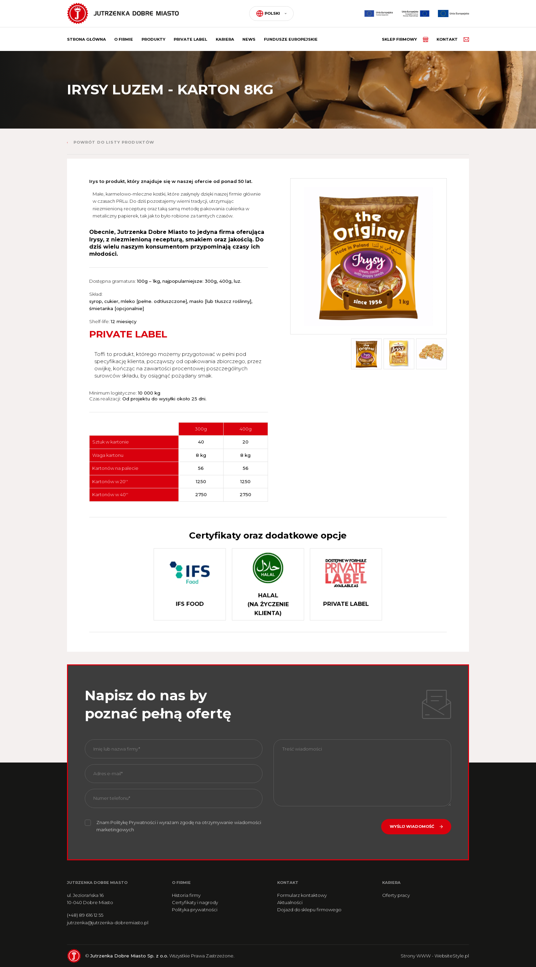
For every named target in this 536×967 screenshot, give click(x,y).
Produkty (153, 39)
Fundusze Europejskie (291, 39)
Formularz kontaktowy (302, 895)
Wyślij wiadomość (412, 826)
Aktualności (290, 902)
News (248, 39)
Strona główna (86, 39)
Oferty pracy (396, 895)
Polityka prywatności (194, 909)
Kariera (225, 39)
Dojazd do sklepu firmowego (309, 909)
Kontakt (453, 39)
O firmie (123, 39)
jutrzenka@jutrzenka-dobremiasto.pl (107, 922)
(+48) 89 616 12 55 (85, 915)
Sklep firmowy (405, 39)
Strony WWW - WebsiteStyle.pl (435, 955)
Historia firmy (186, 895)
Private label (190, 39)
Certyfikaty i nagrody (195, 902)
